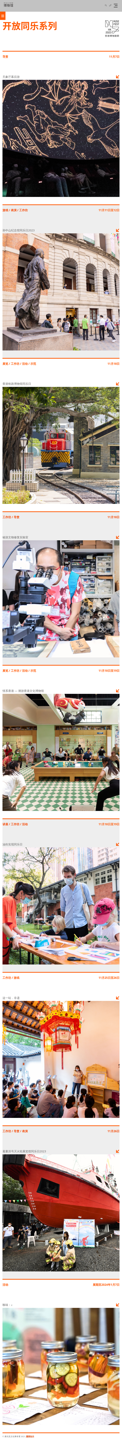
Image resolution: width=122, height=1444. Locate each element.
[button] (116, 5)
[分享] (106, 5)
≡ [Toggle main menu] (2, 15)
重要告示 (30, 1436)
